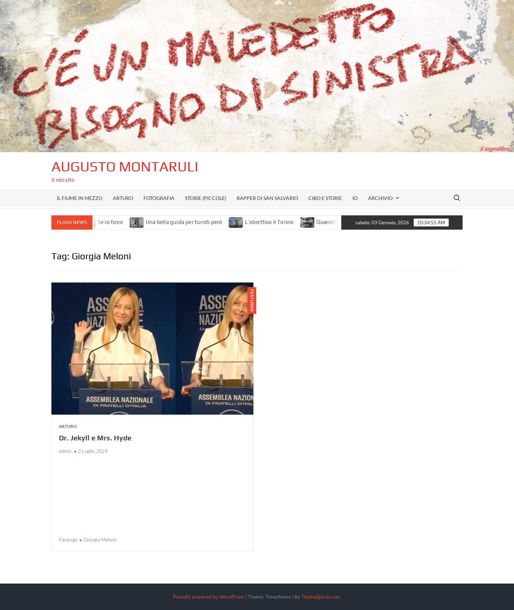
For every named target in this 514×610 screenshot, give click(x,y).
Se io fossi (115, 222)
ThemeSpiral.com (320, 597)
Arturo (123, 198)
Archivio (380, 198)
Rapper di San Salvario (267, 198)
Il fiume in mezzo (79, 198)
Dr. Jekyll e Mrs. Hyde (95, 438)
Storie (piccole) (205, 198)
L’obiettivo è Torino (275, 222)
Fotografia (159, 198)
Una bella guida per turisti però (189, 222)
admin (65, 451)
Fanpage (68, 539)
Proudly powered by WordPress (208, 597)
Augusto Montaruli (124, 166)
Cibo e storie (325, 198)
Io (355, 198)
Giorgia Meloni (100, 539)
